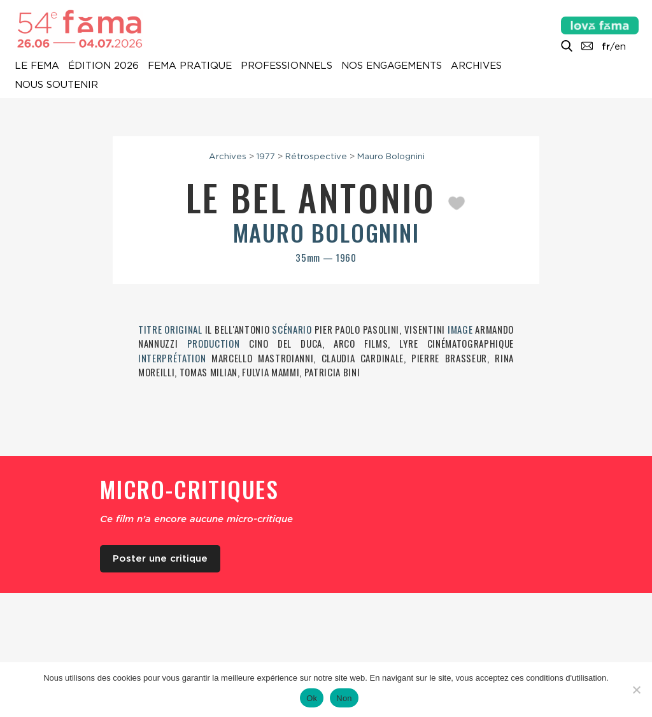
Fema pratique (190, 66)
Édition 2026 (103, 66)
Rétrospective (316, 156)
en (620, 46)
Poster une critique (160, 558)
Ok (311, 698)
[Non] (636, 689)
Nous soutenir (56, 85)
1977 (266, 156)
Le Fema (37, 66)
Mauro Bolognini (391, 156)
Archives (476, 66)
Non (344, 698)
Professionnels (286, 66)
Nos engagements (391, 66)
